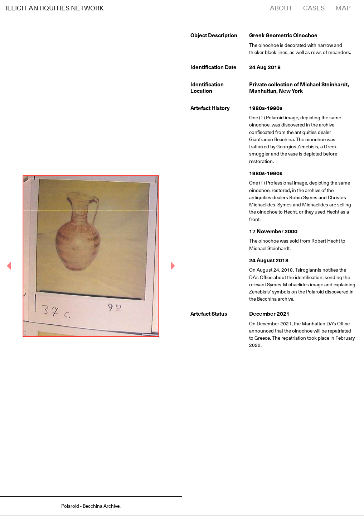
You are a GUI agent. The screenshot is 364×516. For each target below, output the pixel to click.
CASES (314, 8)
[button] (9, 266)
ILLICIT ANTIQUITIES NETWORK (54, 8)
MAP (343, 8)
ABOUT (281, 8)
